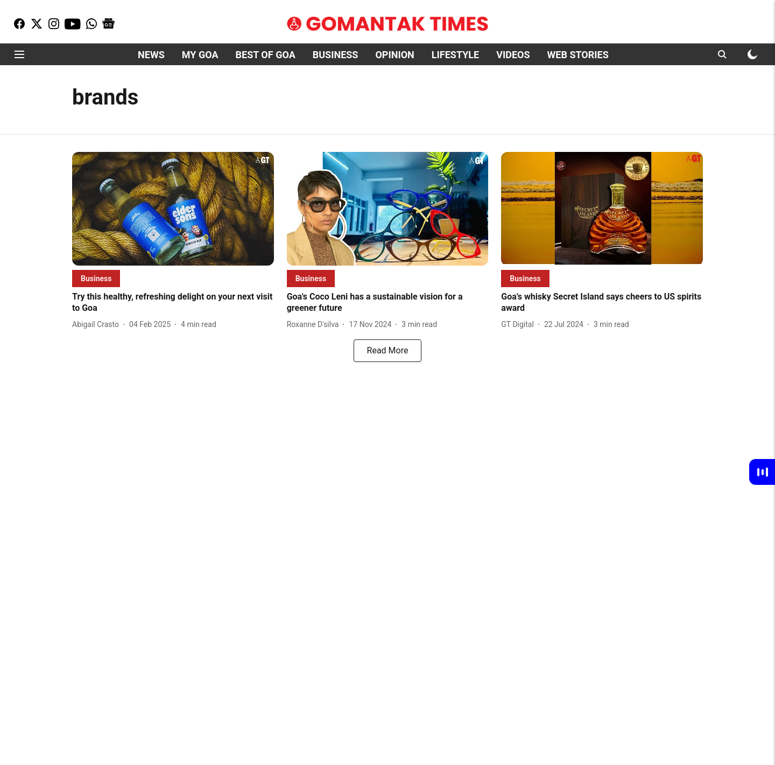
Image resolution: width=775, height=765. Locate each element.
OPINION (394, 54)
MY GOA (200, 54)
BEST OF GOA (265, 54)
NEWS (151, 54)
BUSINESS (335, 54)
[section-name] (96, 278)
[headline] (173, 302)
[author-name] (97, 324)
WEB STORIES (578, 54)
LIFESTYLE (455, 54)
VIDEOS (513, 54)
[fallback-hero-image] (173, 209)
